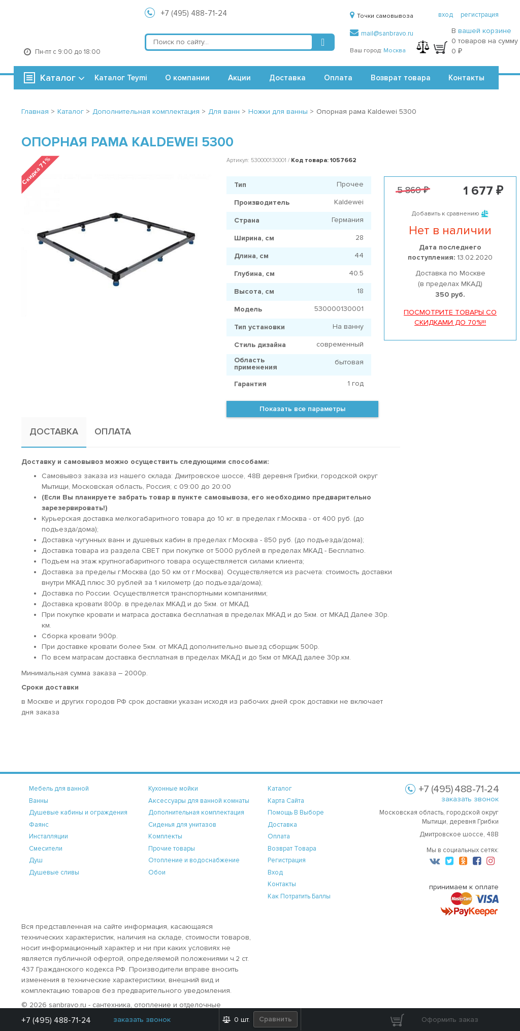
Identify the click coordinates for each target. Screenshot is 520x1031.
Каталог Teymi (120, 77)
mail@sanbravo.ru (381, 33)
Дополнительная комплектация (196, 812)
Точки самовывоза (381, 16)
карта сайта (286, 801)
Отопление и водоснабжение (194, 860)
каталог (280, 789)
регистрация (480, 15)
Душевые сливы (54, 872)
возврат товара (292, 849)
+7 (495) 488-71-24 (194, 13)
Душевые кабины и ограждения (78, 812)
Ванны (38, 801)
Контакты (466, 77)
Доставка (287, 77)
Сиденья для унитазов (182, 825)
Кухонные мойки (173, 789)
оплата (279, 836)
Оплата (338, 77)
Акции (239, 77)
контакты (282, 884)
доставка (282, 825)
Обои (157, 872)
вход (445, 15)
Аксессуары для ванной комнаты (198, 801)
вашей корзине (484, 30)
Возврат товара (401, 77)
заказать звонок (470, 799)
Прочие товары (171, 849)
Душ (36, 860)
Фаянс (39, 825)
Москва (394, 50)
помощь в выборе (296, 812)
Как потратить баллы (299, 896)
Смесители (45, 849)
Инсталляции (48, 836)
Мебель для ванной (59, 789)
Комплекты (165, 836)
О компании (187, 77)
